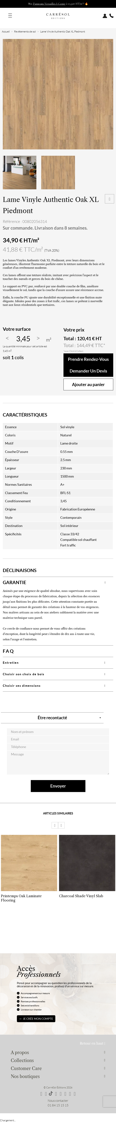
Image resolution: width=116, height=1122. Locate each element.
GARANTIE (14, 582)
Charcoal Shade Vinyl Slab (81, 896)
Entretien (11, 662)
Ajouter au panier (88, 384)
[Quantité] (23, 339)
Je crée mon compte (38, 1018)
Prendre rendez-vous (88, 359)
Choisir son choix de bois (23, 674)
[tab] (58, 582)
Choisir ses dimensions (22, 685)
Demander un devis (88, 370)
